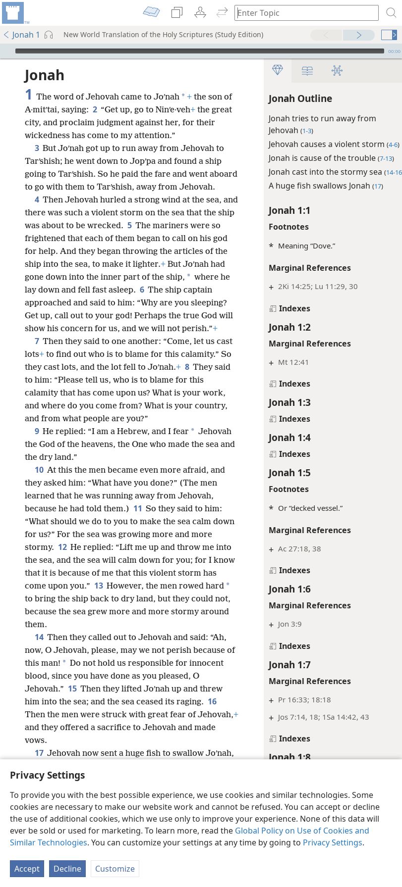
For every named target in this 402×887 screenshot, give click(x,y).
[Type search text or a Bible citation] (301, 12)
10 (39, 508)
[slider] (199, 51)
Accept (27, 868)
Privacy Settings (332, 842)
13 (139, 624)
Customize (115, 868)
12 (85, 585)
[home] (15, 13)
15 (80, 727)
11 (137, 547)
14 (39, 675)
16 (31, 752)
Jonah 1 (21, 34)
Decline (67, 868)
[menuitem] (15, 13)
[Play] (6, 51)
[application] (201, 51)
